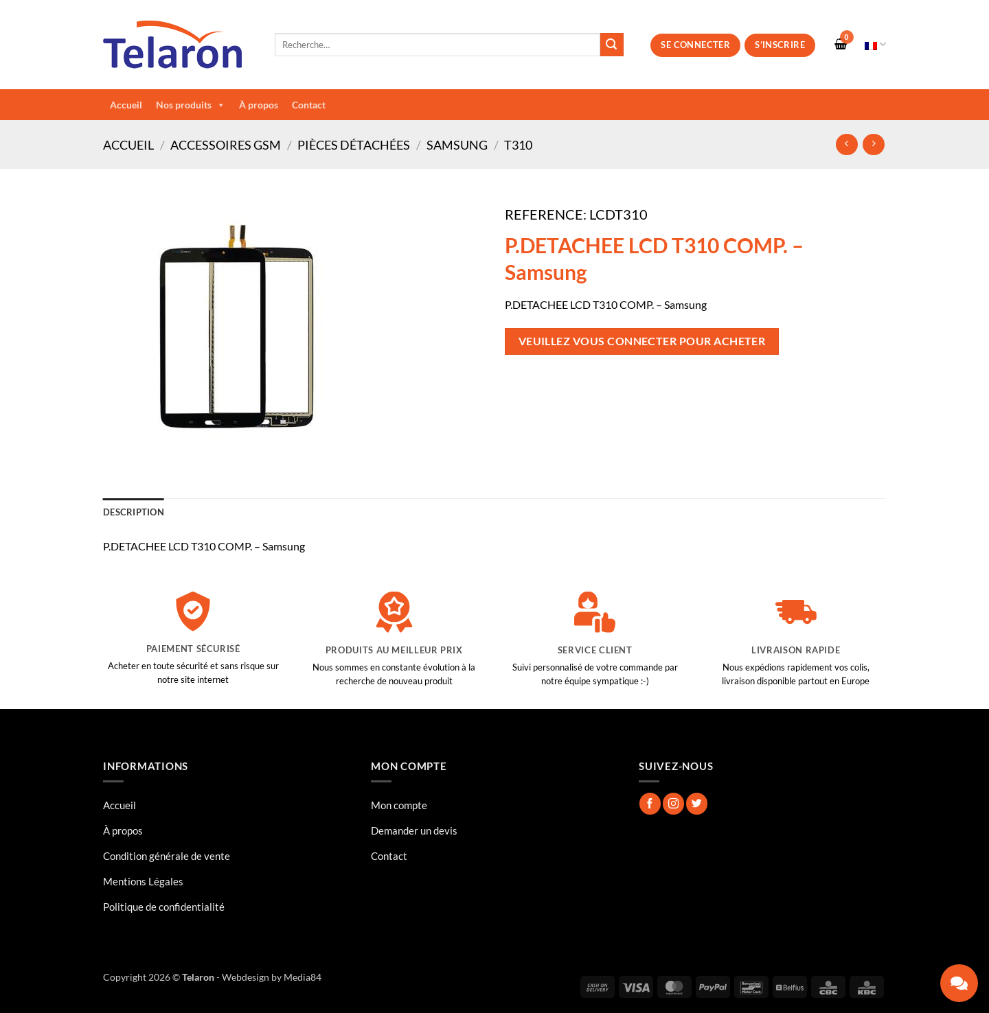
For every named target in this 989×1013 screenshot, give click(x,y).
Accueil (126, 104)
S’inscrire (780, 44)
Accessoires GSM (225, 144)
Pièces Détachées (353, 144)
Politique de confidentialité (164, 906)
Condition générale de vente (166, 856)
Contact (309, 104)
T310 (518, 144)
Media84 (302, 977)
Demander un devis (414, 830)
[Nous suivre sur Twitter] (696, 803)
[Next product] (846, 144)
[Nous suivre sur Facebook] (650, 803)
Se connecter (695, 44)
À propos (258, 104)
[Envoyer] (612, 44)
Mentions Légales (143, 881)
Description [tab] (133, 512)
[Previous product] (873, 144)
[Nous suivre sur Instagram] (673, 803)
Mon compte (399, 805)
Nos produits (190, 105)
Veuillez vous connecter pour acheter (642, 341)
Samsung (457, 144)
